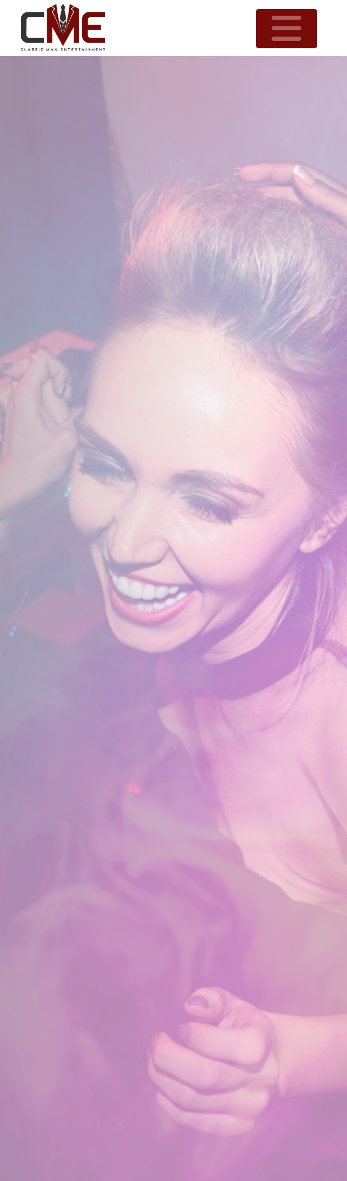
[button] (286, 28)
